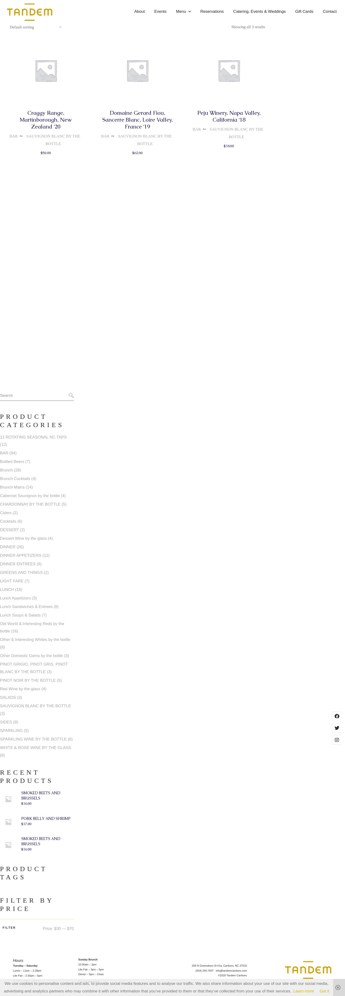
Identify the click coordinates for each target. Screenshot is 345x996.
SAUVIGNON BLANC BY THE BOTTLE (53, 143)
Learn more (303, 991)
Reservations (212, 11)
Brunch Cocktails (15, 481)
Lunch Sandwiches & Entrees (26, 609)
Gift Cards (304, 11)
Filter (9, 930)
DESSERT (9, 532)
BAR (13, 139)
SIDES (6, 725)
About (139, 11)
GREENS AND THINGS (21, 575)
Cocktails (8, 524)
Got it (324, 991)
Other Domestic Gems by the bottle (31, 658)
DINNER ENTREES (18, 567)
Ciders (6, 515)
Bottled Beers (12, 464)
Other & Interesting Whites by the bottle (35, 642)
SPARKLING (11, 733)
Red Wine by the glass (20, 692)
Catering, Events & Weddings (259, 11)
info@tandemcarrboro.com (231, 973)
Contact (330, 11)
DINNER (7, 550)
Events (160, 11)
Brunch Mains (12, 490)
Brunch (6, 473)
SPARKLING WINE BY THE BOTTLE (33, 742)
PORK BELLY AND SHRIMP (46, 821)
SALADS (8, 700)
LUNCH (7, 592)
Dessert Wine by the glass (23, 541)
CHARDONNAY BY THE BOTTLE (30, 507)
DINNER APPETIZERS (20, 558)
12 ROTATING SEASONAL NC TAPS (33, 440)
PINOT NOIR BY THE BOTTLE (28, 683)
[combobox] (35, 29)
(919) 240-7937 (206, 973)
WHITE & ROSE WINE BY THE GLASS (35, 750)
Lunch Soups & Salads (20, 618)
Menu (183, 11)
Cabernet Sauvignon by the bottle (30, 498)
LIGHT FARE (11, 584)
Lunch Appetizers (15, 601)
